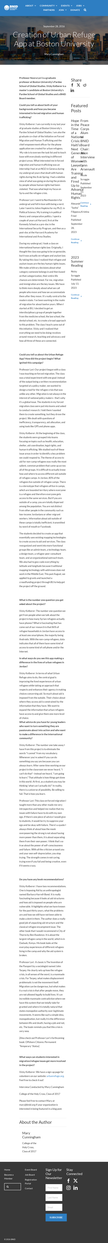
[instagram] (68, 1188)
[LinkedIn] (72, 90)
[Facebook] (72, 85)
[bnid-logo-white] (11, 6)
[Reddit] (85, 85)
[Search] (7, 1186)
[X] (78, 85)
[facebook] (68, 1181)
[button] (85, 10)
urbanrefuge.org (55, 1076)
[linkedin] (75, 1188)
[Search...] (12, 1186)
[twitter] (75, 1181)
